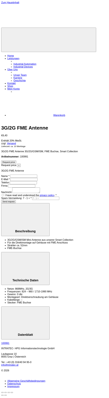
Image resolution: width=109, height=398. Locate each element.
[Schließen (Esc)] (12, 393)
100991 (5, 344)
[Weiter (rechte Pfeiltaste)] (5, 396)
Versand (11, 143)
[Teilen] (9, 393)
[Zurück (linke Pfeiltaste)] (2, 396)
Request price (8, 162)
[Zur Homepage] (24, 26)
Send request (8, 202)
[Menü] (48, 40)
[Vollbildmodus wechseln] (5, 393)
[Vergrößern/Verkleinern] (2, 393)
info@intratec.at (9, 366)
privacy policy (47, 196)
